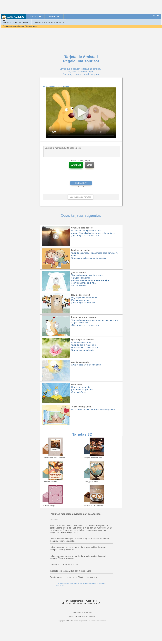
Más (74, 16)
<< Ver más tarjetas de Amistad (56, 86)
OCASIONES (35, 16)
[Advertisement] (72, 7)
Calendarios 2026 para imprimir (49, 22)
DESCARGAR (81, 183)
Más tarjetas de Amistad (80, 197)
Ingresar (156, 15)
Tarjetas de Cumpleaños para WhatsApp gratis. (20, 26)
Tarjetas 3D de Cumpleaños (16, 22)
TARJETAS (54, 16)
